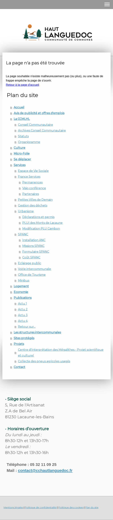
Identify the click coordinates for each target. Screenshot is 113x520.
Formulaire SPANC (35, 251)
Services (19, 165)
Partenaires (30, 194)
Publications (23, 297)
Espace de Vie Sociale (33, 171)
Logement (21, 286)
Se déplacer (22, 159)
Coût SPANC (31, 257)
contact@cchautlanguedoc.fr (45, 470)
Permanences (32, 182)
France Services (29, 176)
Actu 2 (23, 309)
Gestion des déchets (32, 205)
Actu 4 (23, 321)
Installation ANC (33, 240)
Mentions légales (13, 507)
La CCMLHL (22, 119)
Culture (19, 147)
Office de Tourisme (32, 274)
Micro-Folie (22, 153)
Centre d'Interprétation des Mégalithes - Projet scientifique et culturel (60, 352)
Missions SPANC (33, 246)
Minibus (23, 280)
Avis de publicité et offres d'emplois (39, 113)
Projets (19, 344)
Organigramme (29, 142)
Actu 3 (23, 315)
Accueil (19, 107)
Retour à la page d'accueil (22, 84)
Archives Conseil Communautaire (42, 130)
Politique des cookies (70, 507)
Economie (21, 292)
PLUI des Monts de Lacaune (42, 222)
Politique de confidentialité (41, 507)
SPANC (23, 234)
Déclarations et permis (38, 217)
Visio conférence (34, 188)
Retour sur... (27, 326)
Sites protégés (24, 338)
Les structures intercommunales (37, 332)
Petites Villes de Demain (35, 199)
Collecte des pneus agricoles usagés (44, 361)
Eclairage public (29, 263)
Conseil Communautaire (35, 124)
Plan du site (91, 507)
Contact (19, 367)
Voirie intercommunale (34, 269)
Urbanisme (26, 211)
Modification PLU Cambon (41, 228)
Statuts (23, 136)
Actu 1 (22, 303)
